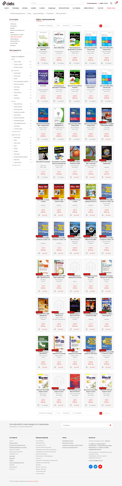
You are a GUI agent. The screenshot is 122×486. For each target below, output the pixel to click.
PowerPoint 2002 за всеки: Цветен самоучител (106, 315)
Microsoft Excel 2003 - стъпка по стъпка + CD (43, 238)
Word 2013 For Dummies (43, 161)
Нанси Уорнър (59, 279)
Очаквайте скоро (41, 445)
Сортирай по (42, 25)
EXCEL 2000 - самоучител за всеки (59, 352)
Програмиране (14, 39)
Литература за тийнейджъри (44, 456)
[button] (38, 63)
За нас (11, 441)
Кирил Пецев (59, 317)
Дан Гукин (43, 165)
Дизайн (12, 28)
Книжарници (92, 3)
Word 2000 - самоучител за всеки (74, 352)
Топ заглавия (39, 441)
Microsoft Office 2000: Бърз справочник (59, 276)
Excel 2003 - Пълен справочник (106, 162)
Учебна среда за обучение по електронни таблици (90, 87)
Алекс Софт (75, 53)
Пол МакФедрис (43, 51)
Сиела (90, 91)
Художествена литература (43, 447)
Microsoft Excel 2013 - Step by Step (90, 124)
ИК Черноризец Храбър (59, 319)
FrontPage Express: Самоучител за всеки (74, 276)
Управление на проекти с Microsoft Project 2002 (91, 353)
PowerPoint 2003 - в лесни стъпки (59, 200)
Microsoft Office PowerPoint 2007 (75, 162)
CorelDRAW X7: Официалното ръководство (59, 125)
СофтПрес (106, 167)
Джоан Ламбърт (106, 51)
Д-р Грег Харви (59, 165)
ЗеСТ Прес (43, 53)
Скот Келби (107, 127)
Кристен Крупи (107, 355)
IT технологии (49, 13)
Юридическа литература (43, 462)
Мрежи (12, 32)
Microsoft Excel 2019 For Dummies (75, 86)
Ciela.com (107, 441)
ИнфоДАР (59, 281)
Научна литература (38, 13)
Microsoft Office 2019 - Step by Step (106, 48)
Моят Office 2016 (59, 47)
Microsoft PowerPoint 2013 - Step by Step (43, 124)
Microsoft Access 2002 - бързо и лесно (91, 390)
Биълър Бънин (75, 165)
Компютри (13, 24)
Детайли (108, 139)
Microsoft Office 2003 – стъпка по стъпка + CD (106, 200)
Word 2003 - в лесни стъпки (43, 200)
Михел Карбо (59, 355)
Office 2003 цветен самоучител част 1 (91, 200)
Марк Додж (75, 241)
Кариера (11, 465)
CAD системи (13, 43)
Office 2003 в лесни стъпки (74, 200)
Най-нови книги (40, 443)
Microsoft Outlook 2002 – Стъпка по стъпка (107, 352)
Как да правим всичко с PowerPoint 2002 (91, 314)
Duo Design (75, 167)
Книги (29, 13)
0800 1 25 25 (104, 3)
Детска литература (41, 454)
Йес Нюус (43, 279)
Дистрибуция (13, 467)
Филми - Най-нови (41, 469)
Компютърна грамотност (17, 30)
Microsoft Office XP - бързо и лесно (106, 390)
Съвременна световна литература (46, 452)
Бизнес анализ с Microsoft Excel (75, 314)
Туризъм (38, 458)
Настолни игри (40, 473)
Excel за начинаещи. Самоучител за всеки (106, 276)
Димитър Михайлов (43, 89)
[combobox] (57, 2)
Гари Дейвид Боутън (59, 127)
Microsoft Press (107, 241)
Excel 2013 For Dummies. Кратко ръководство (59, 162)
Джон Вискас (90, 241)
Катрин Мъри (43, 317)
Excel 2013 (43, 86)
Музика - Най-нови (41, 467)
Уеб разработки (14, 41)
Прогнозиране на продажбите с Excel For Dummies (75, 49)
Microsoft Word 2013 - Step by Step (74, 124)
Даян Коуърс (43, 393)
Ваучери (38, 465)
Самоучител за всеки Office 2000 (90, 276)
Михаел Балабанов (75, 393)
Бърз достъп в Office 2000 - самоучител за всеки (43, 277)
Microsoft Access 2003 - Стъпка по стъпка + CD (107, 238)
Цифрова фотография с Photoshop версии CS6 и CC (107, 125)
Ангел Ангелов (91, 89)
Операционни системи (16, 34)
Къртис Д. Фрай (91, 127)
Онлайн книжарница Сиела (17, 13)
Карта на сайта (33, 481)
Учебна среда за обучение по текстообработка (43, 353)
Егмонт (43, 281)
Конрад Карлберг (75, 51)
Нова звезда (43, 91)
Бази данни (13, 26)
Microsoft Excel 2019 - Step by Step (90, 48)
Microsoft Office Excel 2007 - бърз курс (90, 162)
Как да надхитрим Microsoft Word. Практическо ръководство (75, 392)
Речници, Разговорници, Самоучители (47, 460)
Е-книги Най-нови (41, 471)
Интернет (13, 45)
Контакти (12, 469)
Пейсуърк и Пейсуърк (90, 165)
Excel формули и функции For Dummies (59, 86)
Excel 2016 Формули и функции (43, 48)
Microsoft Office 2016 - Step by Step (106, 86)
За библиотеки (13, 454)
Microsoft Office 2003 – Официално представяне (43, 315)
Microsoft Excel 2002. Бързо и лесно (59, 390)
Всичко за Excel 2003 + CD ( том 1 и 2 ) (74, 238)
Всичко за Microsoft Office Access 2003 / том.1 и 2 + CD (91, 239)
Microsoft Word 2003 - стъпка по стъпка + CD (59, 238)
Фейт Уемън (59, 393)
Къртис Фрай (90, 51)
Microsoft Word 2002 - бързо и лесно (43, 390)
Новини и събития (14, 449)
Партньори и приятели (15, 452)
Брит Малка (107, 279)
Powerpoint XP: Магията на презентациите (59, 315)
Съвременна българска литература (46, 449)
